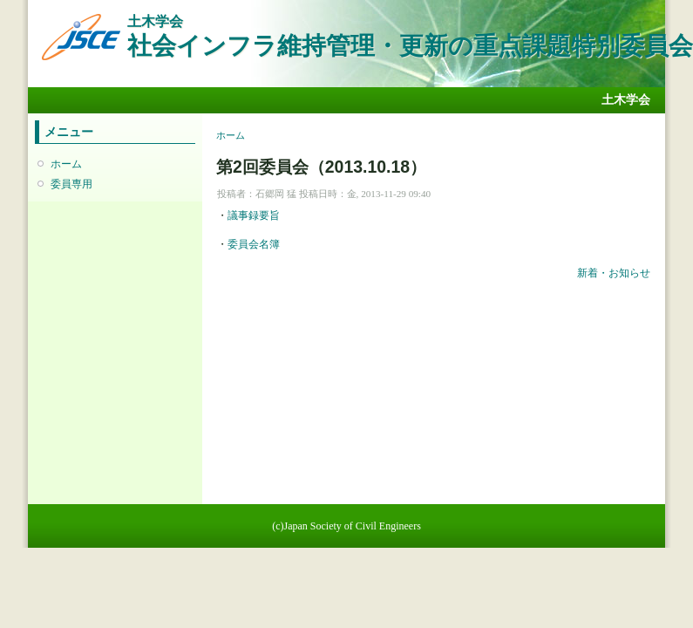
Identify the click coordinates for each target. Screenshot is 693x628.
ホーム (66, 164)
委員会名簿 (254, 244)
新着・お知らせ (613, 273)
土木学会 (625, 99)
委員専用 (71, 184)
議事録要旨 (254, 215)
